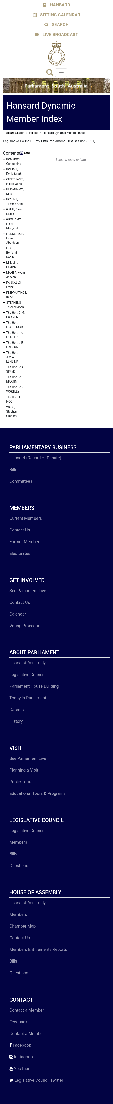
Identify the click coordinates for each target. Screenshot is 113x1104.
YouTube (19, 1068)
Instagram (21, 1056)
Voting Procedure (25, 625)
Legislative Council (26, 674)
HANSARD (56, 4)
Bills (13, 469)
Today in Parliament (27, 697)
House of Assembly (27, 662)
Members (18, 842)
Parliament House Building (34, 686)
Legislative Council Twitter (36, 1080)
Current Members (25, 518)
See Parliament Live (27, 590)
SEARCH (56, 24)
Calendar (17, 614)
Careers (16, 709)
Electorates (19, 553)
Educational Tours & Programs (37, 793)
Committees (20, 481)
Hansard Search (14, 133)
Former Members (25, 541)
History (16, 721)
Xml (25, 153)
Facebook (20, 1045)
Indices (33, 133)
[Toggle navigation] (61, 72)
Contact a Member (26, 1010)
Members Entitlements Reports (38, 949)
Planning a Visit (23, 770)
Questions (18, 865)
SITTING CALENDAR (56, 14)
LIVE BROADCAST (56, 34)
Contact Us (19, 529)
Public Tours (20, 781)
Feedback (18, 1021)
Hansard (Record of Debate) (35, 457)
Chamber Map (22, 926)
